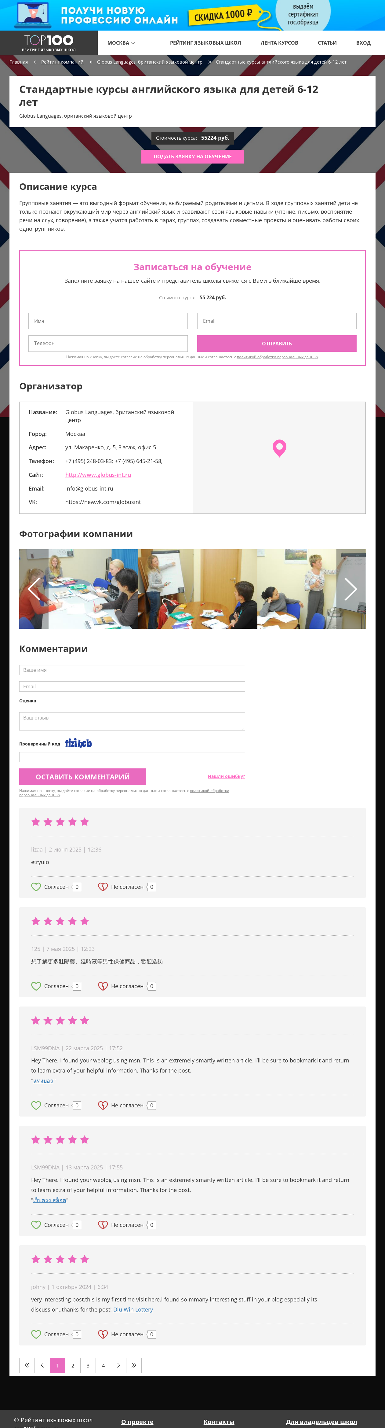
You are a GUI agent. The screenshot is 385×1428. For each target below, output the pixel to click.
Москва (121, 42)
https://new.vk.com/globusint (103, 502)
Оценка (27, 701)
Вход (363, 42)
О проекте (137, 1422)
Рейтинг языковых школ (205, 42)
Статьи (327, 42)
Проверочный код (39, 744)
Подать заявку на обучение (193, 156)
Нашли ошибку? (226, 776)
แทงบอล (43, 1080)
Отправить (277, 343)
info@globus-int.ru (89, 488)
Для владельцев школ (321, 1422)
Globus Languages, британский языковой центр (149, 62)
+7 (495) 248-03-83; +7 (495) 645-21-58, (113, 461)
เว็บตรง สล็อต (49, 1200)
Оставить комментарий (83, 776)
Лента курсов (279, 42)
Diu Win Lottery (133, 1309)
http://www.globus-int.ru (98, 474)
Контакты (219, 1422)
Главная (18, 62)
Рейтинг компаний (62, 62)
